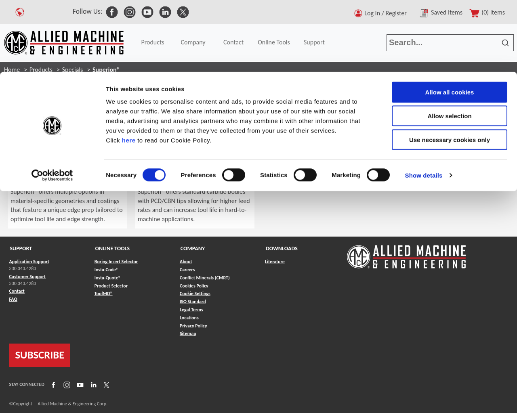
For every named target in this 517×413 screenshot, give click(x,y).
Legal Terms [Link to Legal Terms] (191, 309)
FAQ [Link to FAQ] (13, 299)
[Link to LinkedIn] (92, 385)
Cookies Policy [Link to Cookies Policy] (194, 286)
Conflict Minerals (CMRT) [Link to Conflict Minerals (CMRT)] (205, 278)
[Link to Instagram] (66, 385)
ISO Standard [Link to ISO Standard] (193, 301)
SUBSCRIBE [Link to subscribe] (40, 354)
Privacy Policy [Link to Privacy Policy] (193, 326)
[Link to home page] (406, 253)
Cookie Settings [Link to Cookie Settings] (195, 293)
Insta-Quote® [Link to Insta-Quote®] (108, 278)
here (129, 68)
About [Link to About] (186, 261)
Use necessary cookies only (449, 67)
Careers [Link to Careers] (187, 270)
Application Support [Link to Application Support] (29, 261)
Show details (424, 103)
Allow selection (449, 43)
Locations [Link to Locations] (189, 318)
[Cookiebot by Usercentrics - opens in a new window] (52, 103)
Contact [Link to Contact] (17, 291)
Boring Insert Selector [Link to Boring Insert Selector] (116, 261)
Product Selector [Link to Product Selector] (111, 286)
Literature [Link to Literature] (275, 261)
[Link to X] (105, 385)
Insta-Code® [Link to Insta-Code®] (106, 270)
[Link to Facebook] (52, 385)
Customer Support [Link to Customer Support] (27, 276)
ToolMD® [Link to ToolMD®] (104, 293)
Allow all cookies (449, 20)
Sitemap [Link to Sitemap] (188, 333)
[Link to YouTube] (79, 385)
